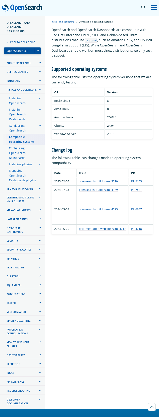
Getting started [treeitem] (17, 72)
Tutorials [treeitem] (13, 81)
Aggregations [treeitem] (16, 294)
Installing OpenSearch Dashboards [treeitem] (17, 114)
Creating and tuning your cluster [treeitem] (20, 199)
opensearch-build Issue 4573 (98, 209)
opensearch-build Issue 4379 (98, 190)
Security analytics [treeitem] (19, 249)
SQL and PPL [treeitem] (14, 285)
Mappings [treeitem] (13, 258)
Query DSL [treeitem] (13, 276)
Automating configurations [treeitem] (17, 331)
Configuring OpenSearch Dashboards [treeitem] (17, 153)
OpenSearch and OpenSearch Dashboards (18, 27)
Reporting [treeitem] (13, 364)
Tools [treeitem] (10, 373)
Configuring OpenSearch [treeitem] (17, 128)
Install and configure (62, 21)
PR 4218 (136, 229)
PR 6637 (136, 209)
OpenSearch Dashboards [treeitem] (15, 230)
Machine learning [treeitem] (19, 321)
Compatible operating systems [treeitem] (21, 139)
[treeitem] (40, 63)
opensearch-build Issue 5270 (98, 181)
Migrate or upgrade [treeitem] (20, 188)
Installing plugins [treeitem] (20, 164)
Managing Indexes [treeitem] (19, 210)
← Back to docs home (21, 42)
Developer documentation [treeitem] (17, 401)
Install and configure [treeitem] (22, 89)
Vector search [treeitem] (16, 312)
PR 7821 (136, 190)
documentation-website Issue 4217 (102, 229)
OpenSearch (23, 8)
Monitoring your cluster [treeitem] (18, 344)
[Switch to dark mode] (143, 7)
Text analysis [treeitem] (15, 267)
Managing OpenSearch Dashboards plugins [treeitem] (22, 175)
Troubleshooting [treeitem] (18, 390)
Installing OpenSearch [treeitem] (17, 100)
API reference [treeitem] (15, 381)
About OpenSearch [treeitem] (19, 63)
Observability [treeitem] (16, 355)
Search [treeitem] (11, 303)
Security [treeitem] (12, 240)
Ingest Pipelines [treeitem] (17, 219)
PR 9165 (136, 181)
